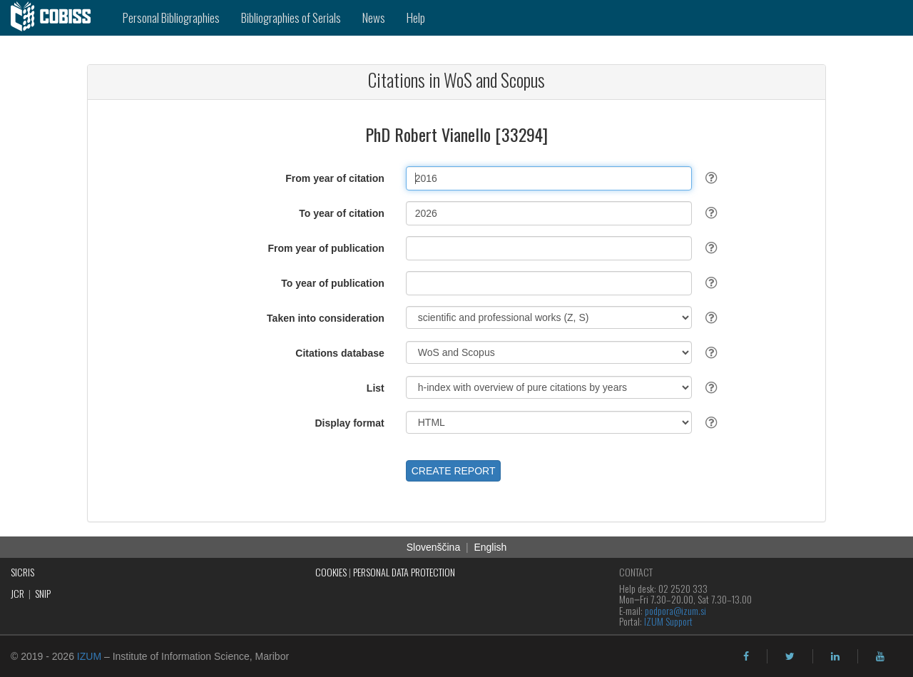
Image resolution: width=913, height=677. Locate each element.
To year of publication (332, 283)
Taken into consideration (325, 318)
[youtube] (880, 656)
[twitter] (790, 656)
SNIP (43, 593)
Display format (349, 423)
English (490, 547)
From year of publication (325, 248)
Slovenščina (434, 547)
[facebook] (746, 656)
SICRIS (22, 571)
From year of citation (334, 178)
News (373, 17)
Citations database (339, 353)
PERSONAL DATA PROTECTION (404, 571)
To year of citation (341, 213)
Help (416, 17)
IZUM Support (668, 621)
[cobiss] (56, 18)
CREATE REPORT (454, 471)
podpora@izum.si (675, 610)
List (375, 388)
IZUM (89, 656)
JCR (17, 593)
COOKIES (331, 571)
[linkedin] (835, 656)
